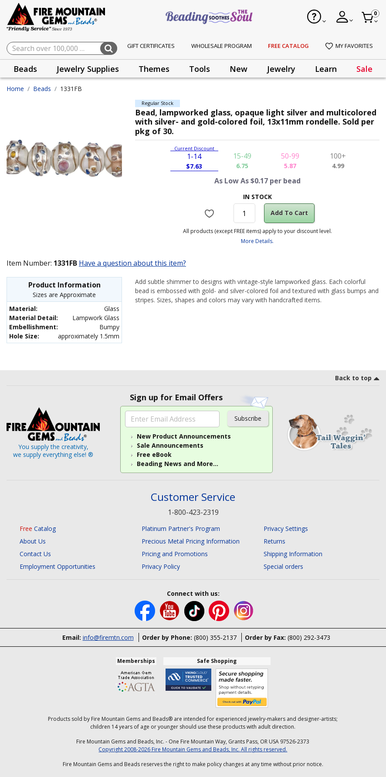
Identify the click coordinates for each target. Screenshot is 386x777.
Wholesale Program (221, 46)
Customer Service (193, 497)
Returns (274, 541)
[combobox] (62, 48)
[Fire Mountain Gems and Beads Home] (56, 16)
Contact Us (35, 554)
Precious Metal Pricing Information (191, 541)
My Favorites (349, 46)
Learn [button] (326, 69)
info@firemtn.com (108, 637)
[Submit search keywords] (108, 48)
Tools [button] (199, 69)
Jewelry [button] (281, 69)
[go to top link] (357, 379)
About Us (33, 541)
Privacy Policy (161, 566)
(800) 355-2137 (215, 637)
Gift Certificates (151, 46)
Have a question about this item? (132, 263)
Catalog (38, 528)
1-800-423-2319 (193, 512)
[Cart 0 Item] (370, 17)
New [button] (238, 69)
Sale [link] (364, 69)
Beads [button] (25, 69)
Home (15, 88)
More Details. (257, 241)
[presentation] (25, 69)
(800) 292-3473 (309, 637)
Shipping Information (293, 554)
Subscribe (247, 418)
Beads (42, 88)
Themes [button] (154, 69)
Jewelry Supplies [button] (88, 69)
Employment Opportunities (57, 566)
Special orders (283, 566)
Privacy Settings (286, 528)
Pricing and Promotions (175, 554)
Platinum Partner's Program (181, 528)
